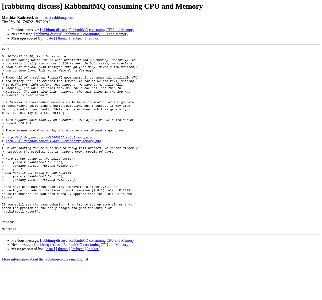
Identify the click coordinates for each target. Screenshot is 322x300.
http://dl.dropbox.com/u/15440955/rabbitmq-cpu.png (50, 156)
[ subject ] (78, 38)
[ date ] (49, 38)
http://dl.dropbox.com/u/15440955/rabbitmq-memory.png (53, 160)
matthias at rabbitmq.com (54, 18)
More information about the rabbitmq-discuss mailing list (45, 296)
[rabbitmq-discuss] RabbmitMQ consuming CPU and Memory (87, 30)
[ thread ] (63, 38)
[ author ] (94, 38)
